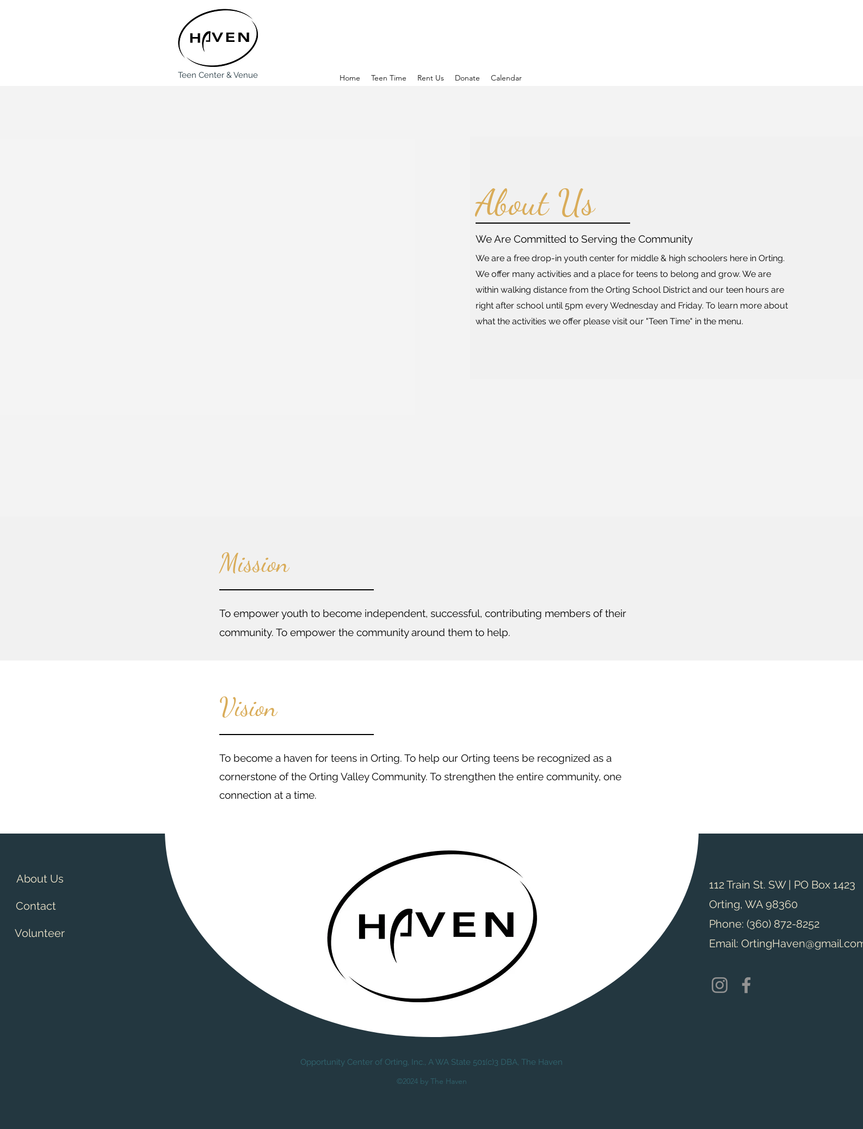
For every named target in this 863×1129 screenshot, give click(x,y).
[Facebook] (746, 985)
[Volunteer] (39, 933)
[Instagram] (719, 985)
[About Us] (39, 879)
